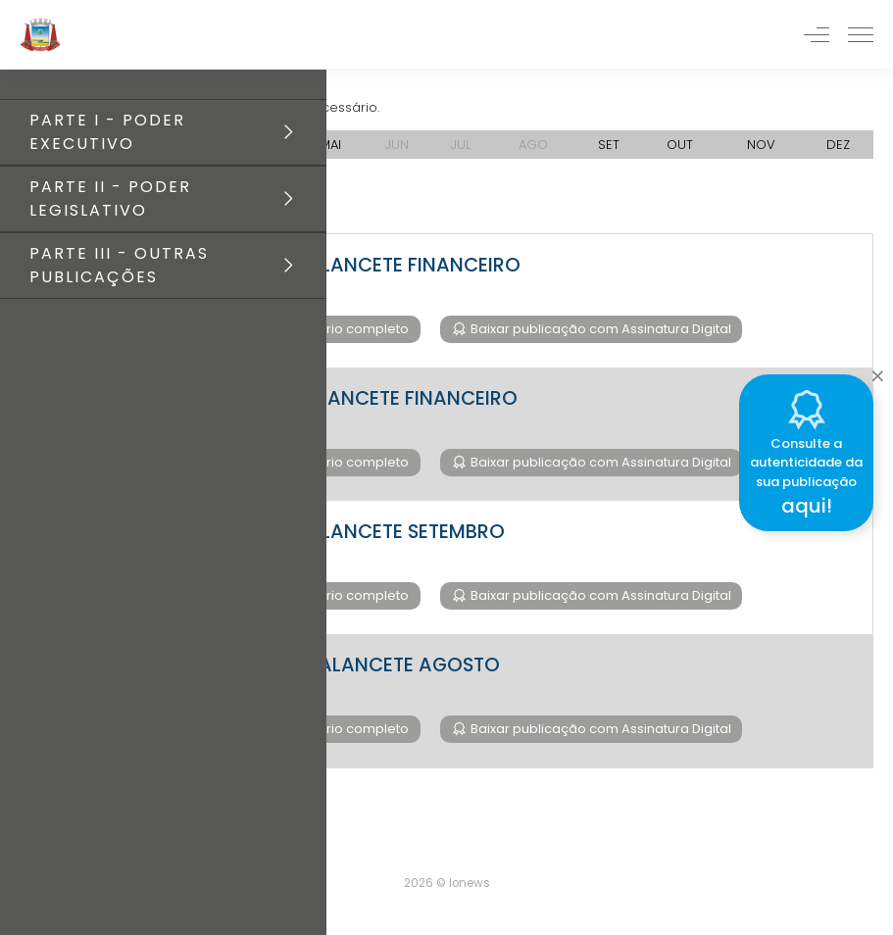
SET (609, 144)
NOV (761, 144)
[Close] (877, 371)
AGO (533, 144)
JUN (397, 144)
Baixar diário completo (335, 329)
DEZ (838, 144)
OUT (680, 144)
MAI (330, 144)
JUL (461, 144)
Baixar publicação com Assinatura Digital (599, 329)
